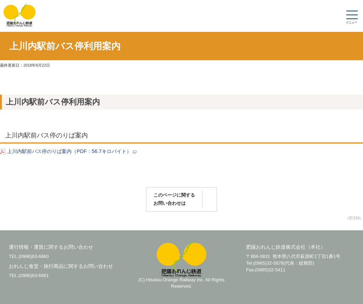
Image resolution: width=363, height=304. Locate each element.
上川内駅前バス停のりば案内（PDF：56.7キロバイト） (68, 151)
